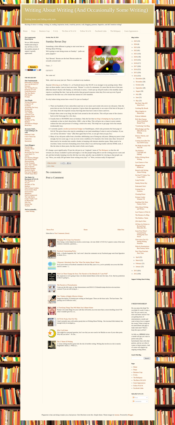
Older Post (121, 230)
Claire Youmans (30, 163)
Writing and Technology (28, 110)
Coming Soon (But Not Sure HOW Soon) (142, 141)
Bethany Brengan (30, 168)
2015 (135, 72)
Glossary (27, 86)
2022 (135, 50)
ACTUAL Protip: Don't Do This (67, 319)
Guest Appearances (131, 31)
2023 (135, 47)
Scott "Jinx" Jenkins (31, 165)
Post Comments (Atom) (62, 233)
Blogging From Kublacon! (140, 166)
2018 (135, 63)
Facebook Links (101, 31)
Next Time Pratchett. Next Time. (141, 252)
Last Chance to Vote (141, 162)
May (137, 101)
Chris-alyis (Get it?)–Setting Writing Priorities (142, 241)
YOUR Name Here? (31, 174)
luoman (117, 415)
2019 (135, 60)
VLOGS (27, 206)
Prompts (27, 97)
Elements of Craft (30, 89)
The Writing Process (31, 88)
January (138, 266)
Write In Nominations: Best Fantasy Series (142, 247)
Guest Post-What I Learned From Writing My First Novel (141, 233)
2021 (135, 54)
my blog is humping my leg (103, 119)
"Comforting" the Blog (142, 126)
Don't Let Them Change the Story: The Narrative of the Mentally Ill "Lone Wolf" (82, 274)
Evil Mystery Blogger (31, 158)
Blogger (130, 415)
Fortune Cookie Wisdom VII (140, 198)
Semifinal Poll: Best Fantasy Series (141, 203)
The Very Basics (30, 93)
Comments (137, 401)
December (139, 78)
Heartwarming (29, 161)
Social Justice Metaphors (29, 192)
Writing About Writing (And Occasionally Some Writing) (86, 10)
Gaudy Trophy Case (31, 199)
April (137, 257)
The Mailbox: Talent (141, 218)
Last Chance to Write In (142, 212)
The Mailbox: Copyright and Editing (140, 152)
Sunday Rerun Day (141, 183)
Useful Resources (30, 91)
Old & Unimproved (31, 195)
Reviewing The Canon (32, 152)
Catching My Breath (141, 108)
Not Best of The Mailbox (30, 185)
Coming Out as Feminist (140, 190)
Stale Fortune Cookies (32, 188)
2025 (135, 41)
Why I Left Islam (62, 330)
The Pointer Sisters (31, 159)
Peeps (33, 31)
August (138, 91)
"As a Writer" (29, 113)
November (139, 82)
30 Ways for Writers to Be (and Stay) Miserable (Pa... (142, 226)
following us (56, 85)
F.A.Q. (55, 31)
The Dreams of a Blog (142, 215)
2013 (135, 270)
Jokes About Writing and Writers (141, 208)
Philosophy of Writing (32, 82)
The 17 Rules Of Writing (65, 341)
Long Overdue (139, 180)
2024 (135, 44)
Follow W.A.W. (85, 31)
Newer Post (50, 230)
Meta (52, 166)
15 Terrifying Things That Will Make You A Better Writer (75, 308)
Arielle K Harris (30, 170)
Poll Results (28, 95)
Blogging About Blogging (30, 117)
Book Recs (28, 125)
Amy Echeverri (29, 166)
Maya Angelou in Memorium (140, 112)
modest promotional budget (73, 129)
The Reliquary (115, 31)
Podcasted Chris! (140, 186)
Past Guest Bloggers (31, 172)
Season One (28, 204)
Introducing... (29, 147)
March (138, 260)
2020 (135, 57)
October (138, 85)
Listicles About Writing (29, 149)
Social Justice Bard (31, 190)
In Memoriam (29, 200)
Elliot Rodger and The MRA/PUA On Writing (142, 131)
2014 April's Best (140, 221)
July (137, 94)
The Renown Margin (31, 123)
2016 (135, 69)
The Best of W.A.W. (69, 31)
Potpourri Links (30, 134)
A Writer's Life (29, 114)
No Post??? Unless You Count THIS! (142, 176)
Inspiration (28, 139)
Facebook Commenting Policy (66, 251)
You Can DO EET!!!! (31, 84)
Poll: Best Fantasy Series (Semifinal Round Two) (141, 121)
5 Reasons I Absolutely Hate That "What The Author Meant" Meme (78, 262)
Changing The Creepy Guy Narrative (68, 240)
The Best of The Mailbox (30, 121)
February (139, 263)
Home (25, 31)
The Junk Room (30, 197)
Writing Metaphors (31, 102)
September (139, 88)
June (137, 97)
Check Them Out (30, 136)
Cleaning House (140, 194)
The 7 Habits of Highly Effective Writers (70, 296)
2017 (135, 66)
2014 (135, 76)
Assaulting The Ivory (31, 107)
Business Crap (44, 31)
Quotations (28, 141)
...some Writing (29, 211)
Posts (135, 397)
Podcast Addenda (140, 116)
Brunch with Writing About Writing (141, 171)
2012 (135, 274)
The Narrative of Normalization (67, 285)
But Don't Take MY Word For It (141, 104)
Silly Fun (28, 202)
